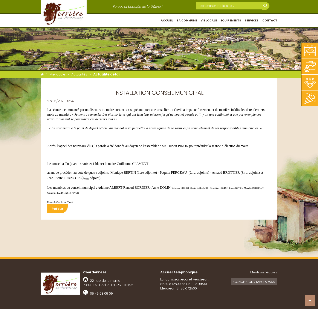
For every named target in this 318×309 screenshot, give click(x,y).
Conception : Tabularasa (254, 281)
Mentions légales (263, 272)
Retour (57, 209)
